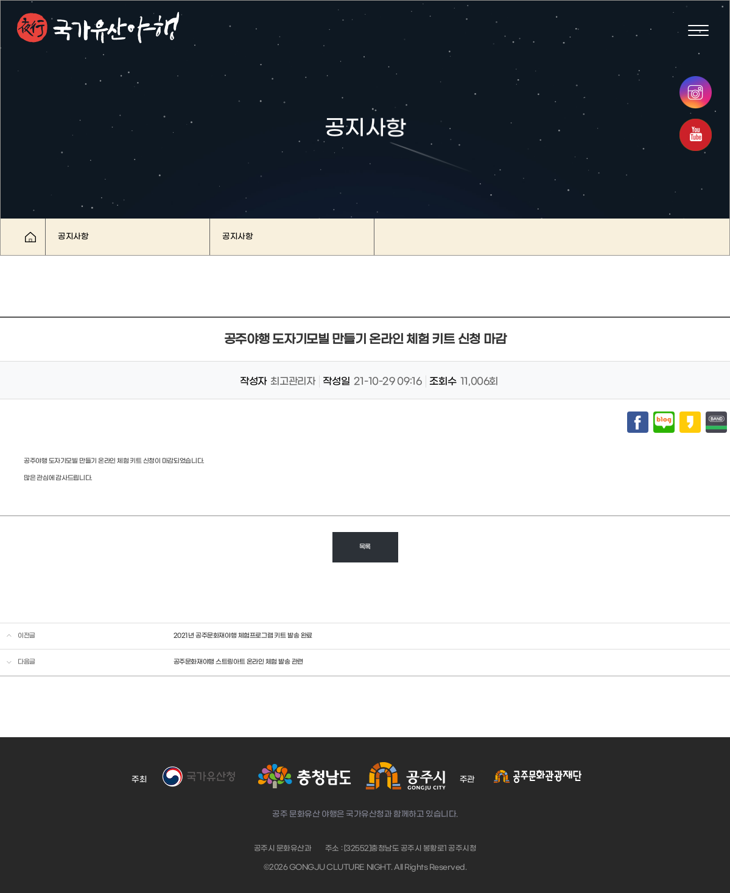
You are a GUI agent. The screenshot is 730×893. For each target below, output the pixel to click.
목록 (365, 547)
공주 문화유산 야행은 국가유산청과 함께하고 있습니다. (364, 814)
